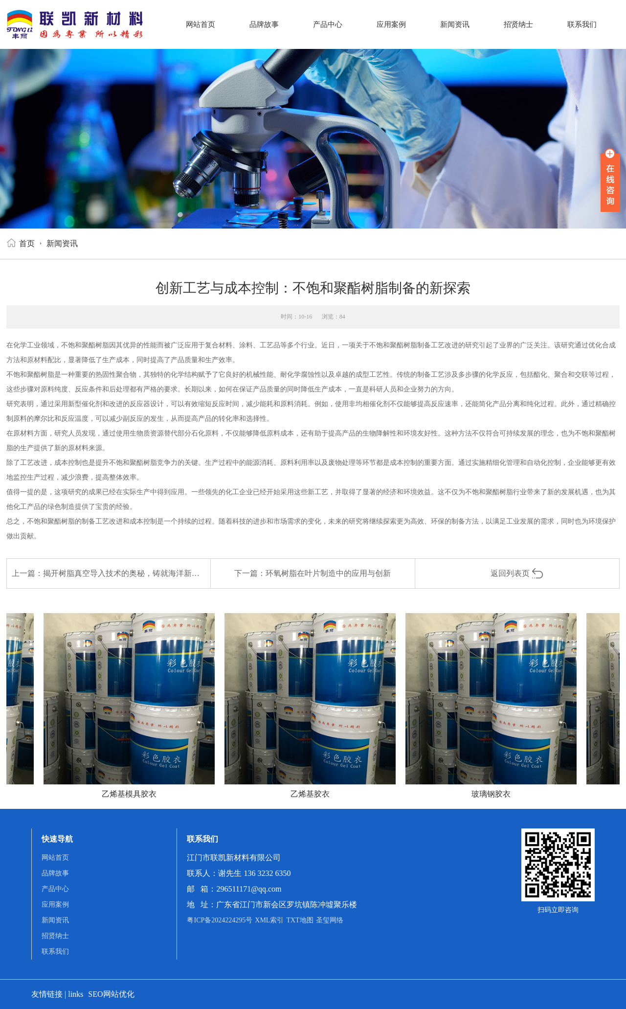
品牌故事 (264, 24)
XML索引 (269, 920)
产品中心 (327, 24)
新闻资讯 (455, 24)
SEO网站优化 (111, 994)
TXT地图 (299, 920)
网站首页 (200, 24)
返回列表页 (517, 573)
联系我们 (582, 24)
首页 (27, 243)
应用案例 (391, 24)
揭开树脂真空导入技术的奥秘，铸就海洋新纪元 (125, 573)
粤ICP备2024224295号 (219, 920)
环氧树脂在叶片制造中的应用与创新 (328, 573)
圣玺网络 (329, 920)
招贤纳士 (518, 24)
